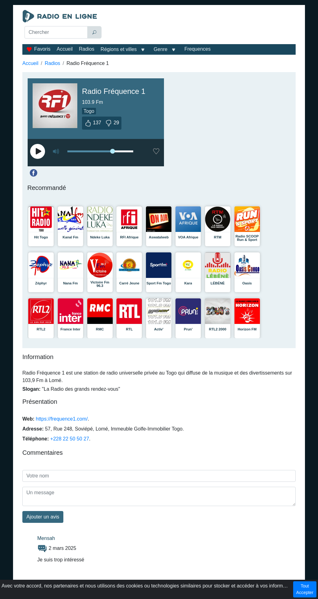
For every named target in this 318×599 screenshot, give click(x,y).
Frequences (197, 49)
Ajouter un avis (42, 516)
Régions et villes (119, 49)
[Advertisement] (201, 25)
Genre (160, 49)
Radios (86, 49)
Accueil (65, 49)
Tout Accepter (304, 589)
